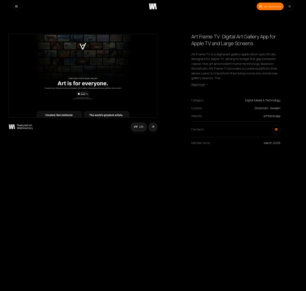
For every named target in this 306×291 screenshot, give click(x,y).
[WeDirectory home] (153, 6)
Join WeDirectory (270, 6)
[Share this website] (153, 127)
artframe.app (272, 116)
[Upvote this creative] (139, 127)
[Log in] (289, 6)
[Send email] (276, 129)
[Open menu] (16, 6)
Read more (199, 85)
